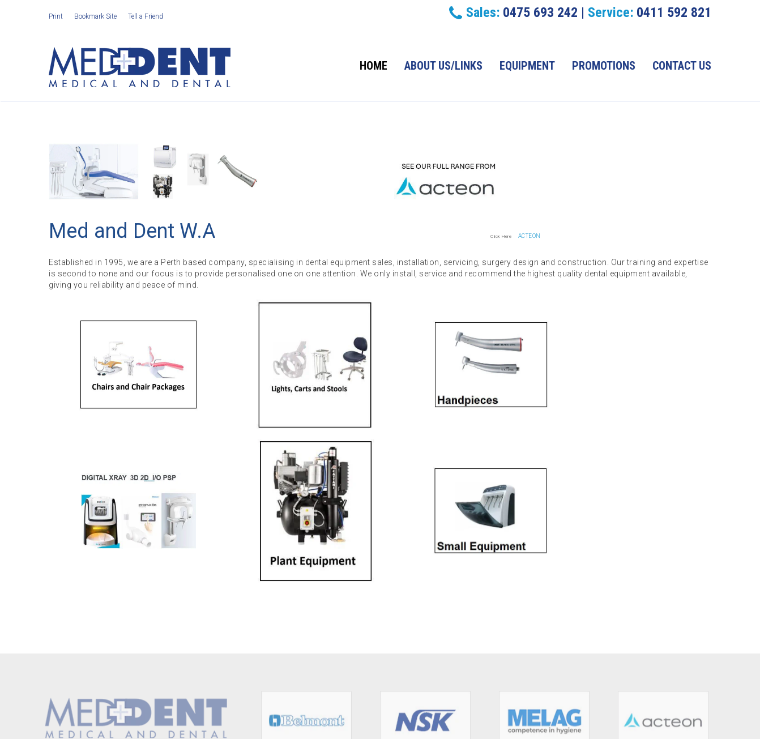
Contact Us (681, 65)
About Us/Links (443, 65)
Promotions (603, 65)
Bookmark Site (95, 16)
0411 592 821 (674, 12)
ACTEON (529, 236)
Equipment (527, 65)
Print (56, 16)
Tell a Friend (145, 16)
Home (373, 65)
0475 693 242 (540, 12)
